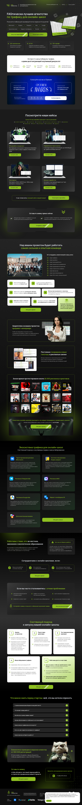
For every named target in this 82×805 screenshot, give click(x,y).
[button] (17, 34)
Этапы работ (71, 4)
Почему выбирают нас (52, 4)
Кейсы (63, 4)
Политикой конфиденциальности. (65, 795)
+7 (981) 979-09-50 (62, 775)
